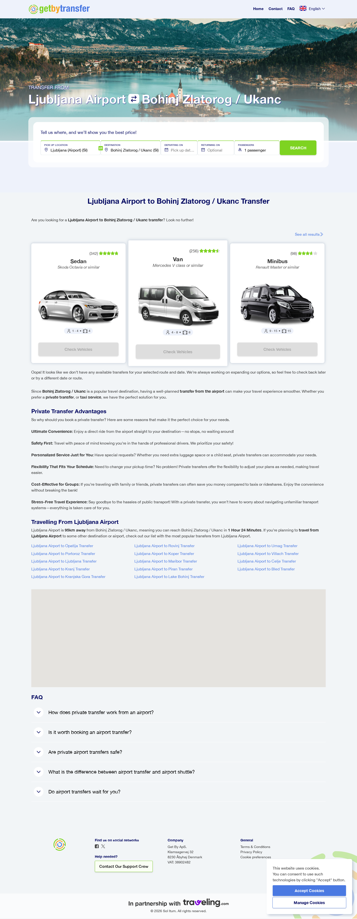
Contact (275, 8)
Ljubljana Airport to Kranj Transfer (60, 569)
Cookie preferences (255, 858)
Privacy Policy (251, 852)
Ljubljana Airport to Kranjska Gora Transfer (68, 577)
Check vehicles (79, 349)
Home (258, 8)
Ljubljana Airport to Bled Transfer (266, 569)
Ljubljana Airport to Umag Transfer (267, 546)
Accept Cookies (309, 890)
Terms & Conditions (255, 847)
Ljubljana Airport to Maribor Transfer (165, 561)
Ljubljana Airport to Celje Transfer (267, 561)
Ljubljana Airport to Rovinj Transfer (164, 546)
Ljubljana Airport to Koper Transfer (164, 554)
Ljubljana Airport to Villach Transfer (268, 554)
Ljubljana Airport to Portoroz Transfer (63, 554)
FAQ (291, 8)
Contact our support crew (123, 866)
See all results (310, 234)
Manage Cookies (309, 902)
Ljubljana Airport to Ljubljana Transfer (64, 561)
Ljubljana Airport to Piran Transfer (163, 569)
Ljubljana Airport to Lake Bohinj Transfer (169, 577)
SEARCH (298, 147)
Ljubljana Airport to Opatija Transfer (62, 546)
